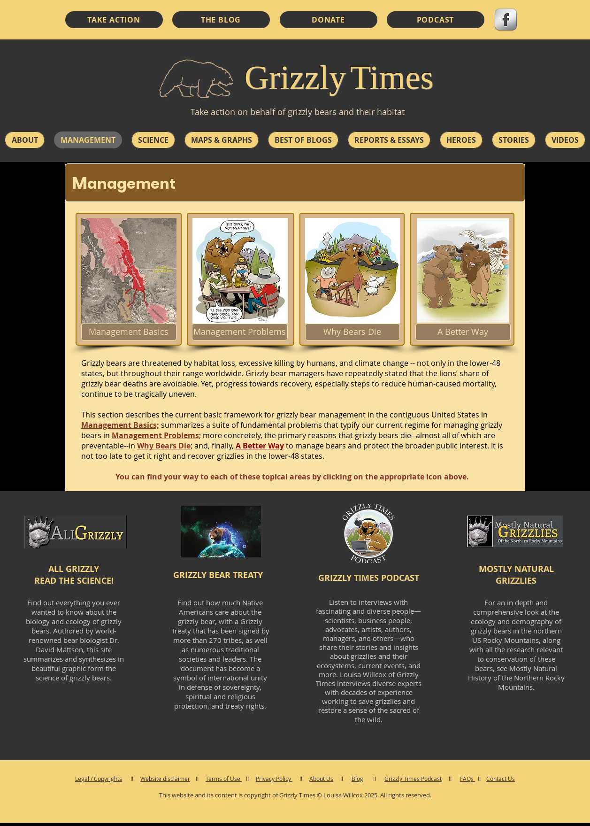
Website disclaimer (165, 778)
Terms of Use (224, 778)
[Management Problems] (240, 332)
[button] (25, 139)
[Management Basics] (128, 332)
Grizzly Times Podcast (413, 778)
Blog (357, 778)
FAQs (467, 778)
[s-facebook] (506, 19)
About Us (321, 778)
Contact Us (500, 778)
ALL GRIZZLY (73, 569)
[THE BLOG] (221, 19)
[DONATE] (328, 19)
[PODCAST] (435, 19)
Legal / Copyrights (98, 778)
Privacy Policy (274, 778)
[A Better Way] (463, 332)
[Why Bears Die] (352, 332)
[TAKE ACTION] (114, 19)
